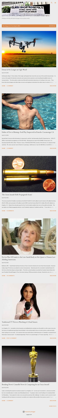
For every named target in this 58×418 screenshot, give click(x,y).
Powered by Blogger (29, 411)
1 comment (10, 85)
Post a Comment (12, 338)
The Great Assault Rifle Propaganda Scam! (17, 194)
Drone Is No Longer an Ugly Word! (14, 69)
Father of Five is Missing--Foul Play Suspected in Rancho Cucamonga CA (28, 132)
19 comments (10, 275)
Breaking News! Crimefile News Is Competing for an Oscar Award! (25, 384)
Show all (52, 26)
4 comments (10, 210)
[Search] (52, 3)
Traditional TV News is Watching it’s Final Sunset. (20, 322)
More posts (52, 406)
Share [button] (3, 85)
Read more (53, 85)
